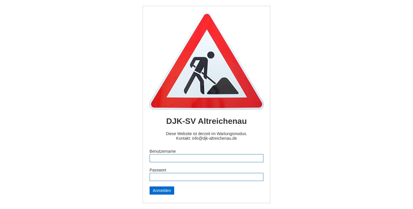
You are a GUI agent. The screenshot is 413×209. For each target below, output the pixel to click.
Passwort (158, 170)
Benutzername (163, 151)
